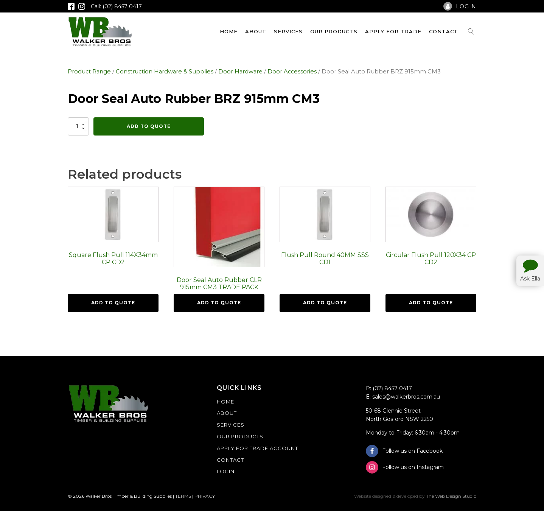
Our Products (333, 31)
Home (229, 31)
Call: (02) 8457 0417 (116, 6)
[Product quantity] (78, 126)
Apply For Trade (393, 31)
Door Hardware (240, 71)
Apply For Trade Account (257, 448)
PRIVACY (204, 496)
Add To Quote (149, 126)
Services (288, 31)
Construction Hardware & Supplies (164, 71)
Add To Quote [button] (113, 302)
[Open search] (471, 31)
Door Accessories (292, 71)
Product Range (89, 71)
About (255, 31)
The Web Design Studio (451, 496)
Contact (443, 31)
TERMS (183, 496)
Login (226, 471)
